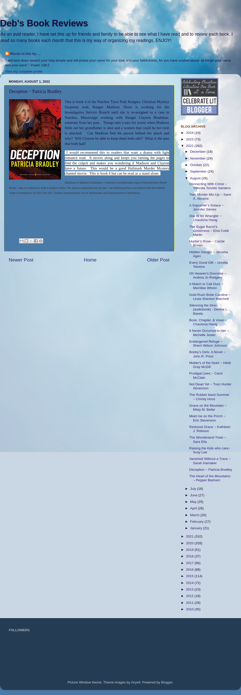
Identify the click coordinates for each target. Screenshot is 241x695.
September (199, 171)
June (194, 495)
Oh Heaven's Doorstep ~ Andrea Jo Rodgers (207, 275)
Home (90, 259)
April (194, 508)
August (196, 178)
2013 (190, 589)
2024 (190, 133)
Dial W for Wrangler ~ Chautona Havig (205, 218)
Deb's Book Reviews (44, 23)
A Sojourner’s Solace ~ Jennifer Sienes (206, 207)
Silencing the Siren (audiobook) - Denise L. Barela (208, 309)
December (198, 151)
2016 (190, 569)
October (196, 165)
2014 (190, 583)
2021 (190, 536)
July (193, 489)
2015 (190, 576)
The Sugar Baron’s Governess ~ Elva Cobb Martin (209, 231)
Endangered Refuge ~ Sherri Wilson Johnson (208, 343)
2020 (190, 543)
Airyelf (136, 682)
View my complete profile (24, 71)
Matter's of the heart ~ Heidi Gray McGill (210, 365)
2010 (190, 609)
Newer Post (21, 259)
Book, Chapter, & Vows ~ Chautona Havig (208, 322)
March (195, 515)
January (196, 528)
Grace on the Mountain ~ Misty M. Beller (208, 407)
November (198, 158)
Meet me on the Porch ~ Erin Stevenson (207, 418)
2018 (190, 556)
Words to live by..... (25, 54)
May (193, 502)
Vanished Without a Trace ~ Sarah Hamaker (210, 461)
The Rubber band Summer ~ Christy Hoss (209, 397)
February (197, 521)
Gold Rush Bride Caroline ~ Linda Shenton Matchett (210, 297)
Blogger (167, 682)
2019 (190, 550)
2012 (190, 596)
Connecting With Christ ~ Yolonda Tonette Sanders (210, 186)
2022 (190, 146)
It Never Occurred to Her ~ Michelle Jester (209, 333)
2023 (190, 139)
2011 (190, 603)
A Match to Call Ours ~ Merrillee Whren (206, 286)
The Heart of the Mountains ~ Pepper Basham (209, 478)
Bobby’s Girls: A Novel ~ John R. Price (207, 354)
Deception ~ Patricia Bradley (210, 469)
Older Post (158, 259)
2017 (190, 563)
